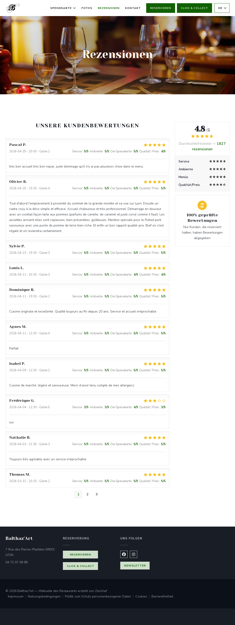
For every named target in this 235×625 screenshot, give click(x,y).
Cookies (143, 596)
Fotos (86, 8)
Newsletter (135, 565)
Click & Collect (194, 8)
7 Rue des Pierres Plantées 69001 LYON (30, 552)
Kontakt (133, 8)
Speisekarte (63, 8)
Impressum (18, 596)
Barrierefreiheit (162, 596)
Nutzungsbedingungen (46, 596)
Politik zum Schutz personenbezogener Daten (100, 596)
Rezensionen (109, 8)
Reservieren (160, 8)
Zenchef (101, 591)
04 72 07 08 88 (17, 562)
